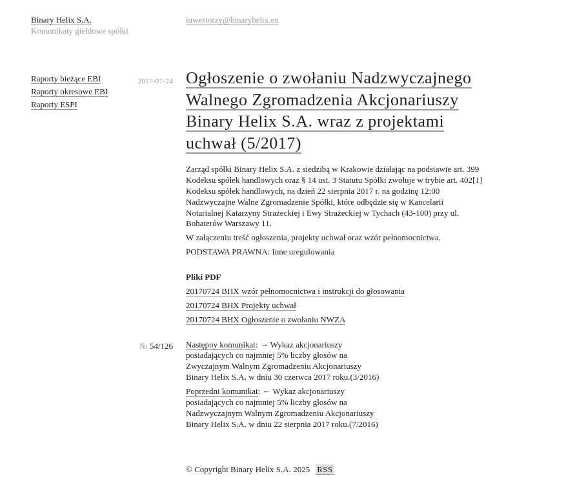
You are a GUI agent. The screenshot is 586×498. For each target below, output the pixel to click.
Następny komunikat (221, 344)
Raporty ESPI (54, 104)
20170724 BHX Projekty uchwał (241, 305)
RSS (324, 469)
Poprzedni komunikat (222, 391)
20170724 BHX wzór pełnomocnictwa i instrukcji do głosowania (295, 291)
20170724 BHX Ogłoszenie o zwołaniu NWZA (265, 319)
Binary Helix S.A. (61, 20)
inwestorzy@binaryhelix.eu (232, 20)
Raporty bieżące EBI (66, 78)
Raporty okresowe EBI (69, 91)
